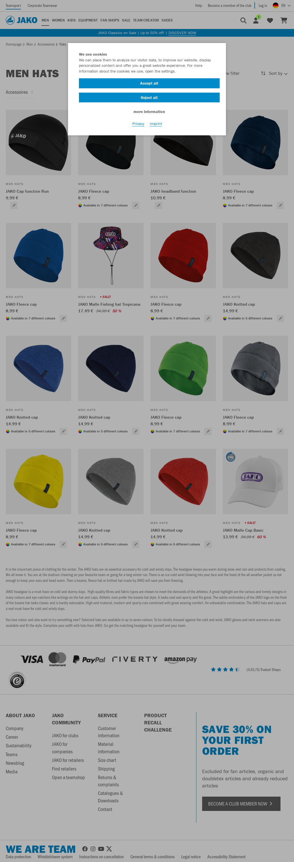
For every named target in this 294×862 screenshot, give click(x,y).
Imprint (156, 123)
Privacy (138, 123)
